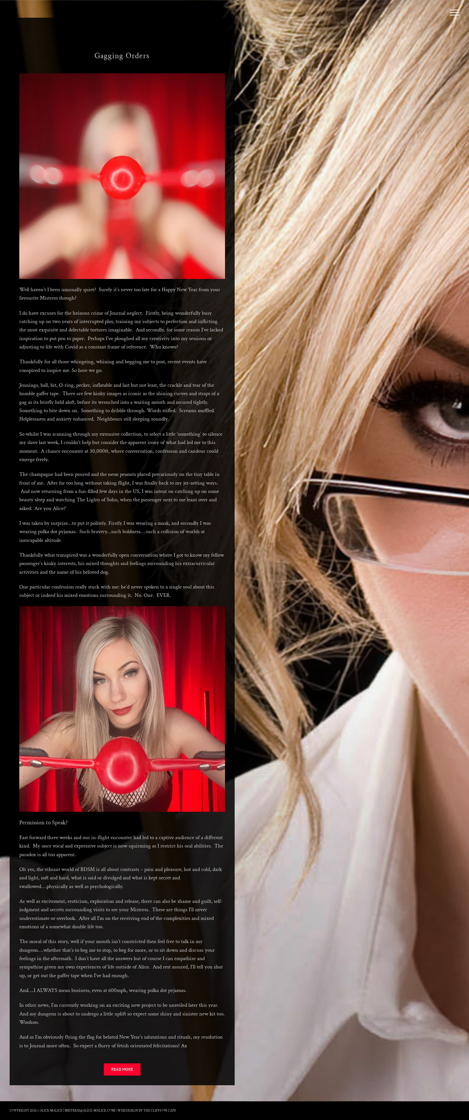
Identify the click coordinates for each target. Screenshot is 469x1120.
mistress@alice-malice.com (90, 1110)
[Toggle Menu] (455, 12)
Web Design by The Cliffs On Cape (146, 1110)
